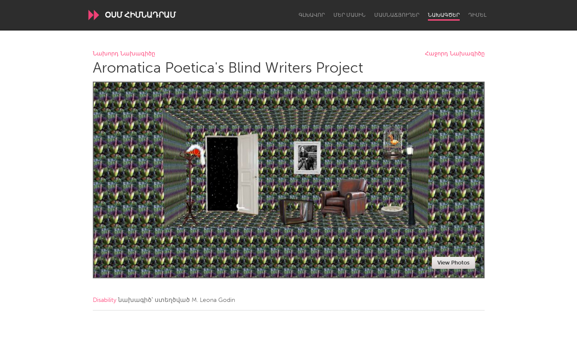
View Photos (453, 262)
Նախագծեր (444, 15)
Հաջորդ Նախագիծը (455, 54)
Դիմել (477, 15)
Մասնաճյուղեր (396, 15)
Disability (104, 300)
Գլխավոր (312, 15)
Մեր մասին (349, 15)
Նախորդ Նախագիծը (124, 54)
